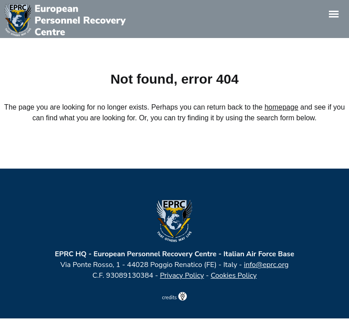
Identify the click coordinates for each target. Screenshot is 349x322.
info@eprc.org (266, 265)
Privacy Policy (182, 275)
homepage (282, 107)
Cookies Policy (234, 275)
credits (174, 297)
